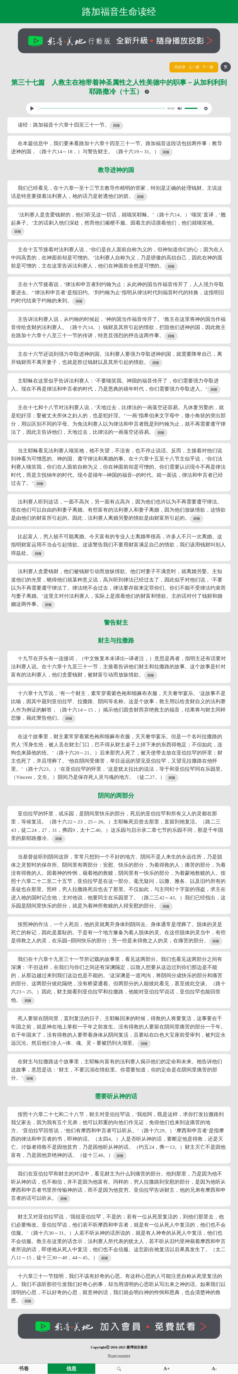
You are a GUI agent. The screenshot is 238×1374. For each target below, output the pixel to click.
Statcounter (119, 1356)
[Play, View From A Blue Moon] (32, 108)
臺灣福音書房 (136, 1347)
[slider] (101, 108)
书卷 (24, 1368)
